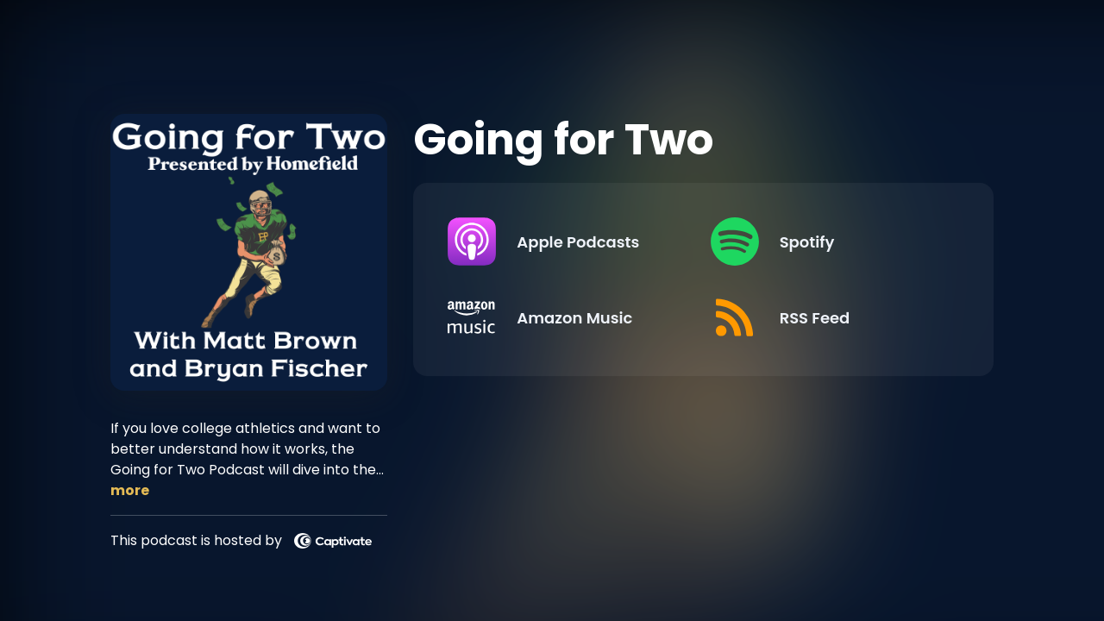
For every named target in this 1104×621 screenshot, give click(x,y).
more (129, 490)
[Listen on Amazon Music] (565, 317)
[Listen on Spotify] (828, 241)
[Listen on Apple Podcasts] (565, 241)
